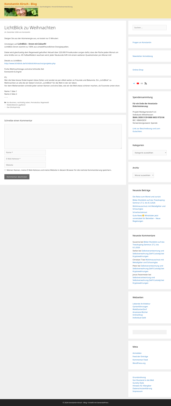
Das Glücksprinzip (13, 107)
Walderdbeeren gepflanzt (16, 105)
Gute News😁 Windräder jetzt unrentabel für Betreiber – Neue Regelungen (146, 218)
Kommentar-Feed (140, 359)
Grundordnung (139, 377)
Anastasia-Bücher (140, 312)
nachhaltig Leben (23, 102)
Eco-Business (11, 102)
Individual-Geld (139, 317)
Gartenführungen (140, 306)
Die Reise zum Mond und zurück (147, 196)
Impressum (138, 391)
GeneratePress (102, 402)
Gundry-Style (138, 383)
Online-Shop (138, 69)
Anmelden (137, 353)
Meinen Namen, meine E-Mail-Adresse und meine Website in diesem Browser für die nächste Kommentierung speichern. (59, 170)
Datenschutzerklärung (142, 388)
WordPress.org (139, 363)
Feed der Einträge (140, 356)
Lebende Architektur (141, 303)
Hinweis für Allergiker (142, 385)
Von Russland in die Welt (143, 380)
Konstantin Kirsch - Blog (20, 4)
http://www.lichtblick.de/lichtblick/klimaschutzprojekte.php (30, 63)
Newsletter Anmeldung (143, 56)
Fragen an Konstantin (142, 42)
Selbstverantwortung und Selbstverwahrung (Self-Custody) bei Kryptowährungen (148, 253)
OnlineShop (138, 315)
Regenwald (45, 102)
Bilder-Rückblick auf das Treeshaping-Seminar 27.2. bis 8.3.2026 (148, 245)
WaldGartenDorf (140, 309)
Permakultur (35, 102)
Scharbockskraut (140, 212)
